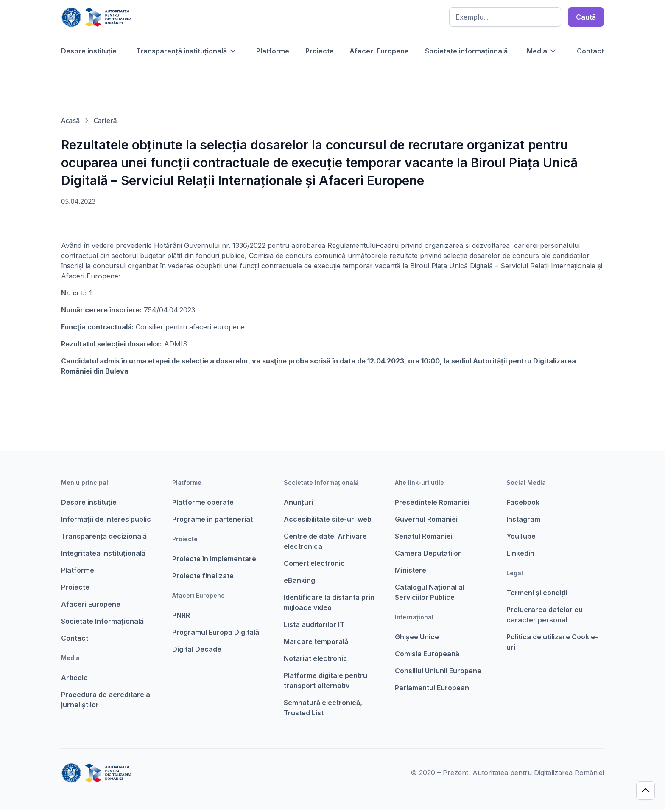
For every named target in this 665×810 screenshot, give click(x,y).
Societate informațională (466, 51)
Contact (590, 51)
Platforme (272, 51)
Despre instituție (89, 51)
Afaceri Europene (379, 51)
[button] (186, 51)
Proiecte (319, 51)
